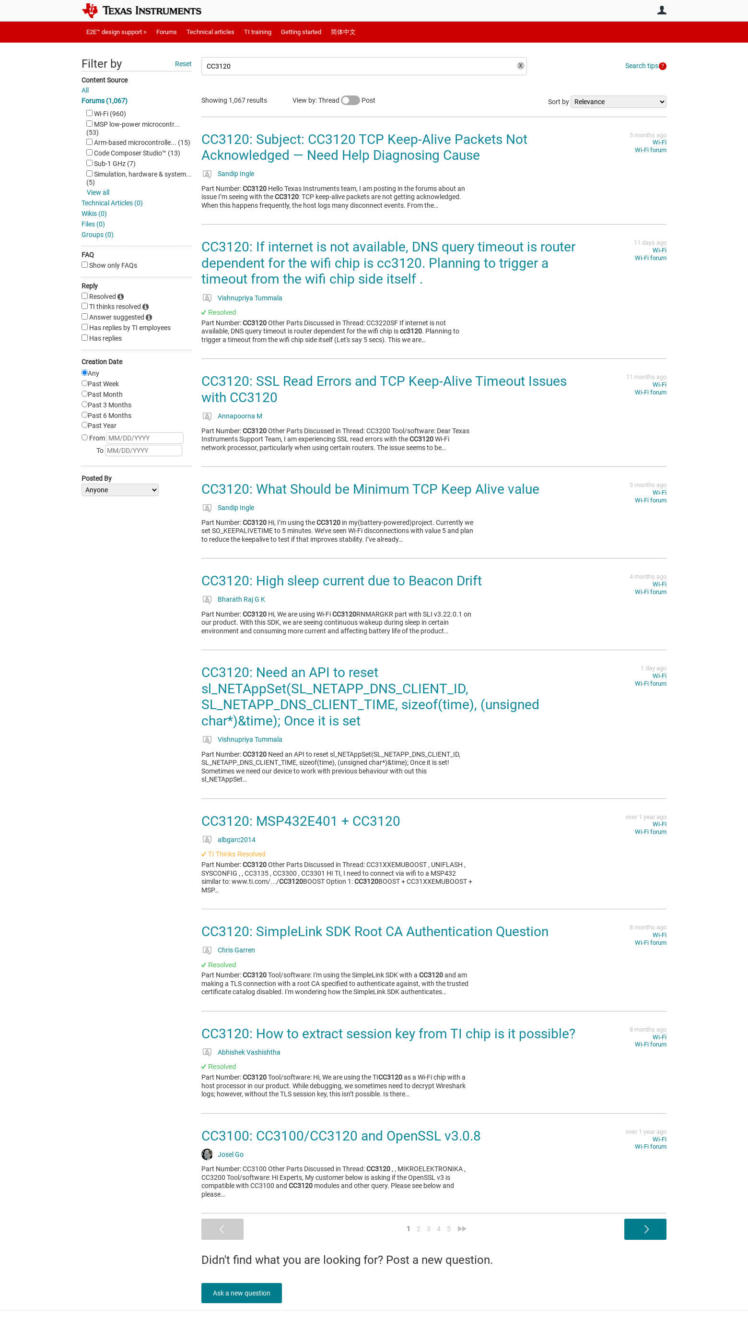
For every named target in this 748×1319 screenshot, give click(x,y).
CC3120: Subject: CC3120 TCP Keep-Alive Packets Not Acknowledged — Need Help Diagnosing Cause (364, 147)
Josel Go (231, 1154)
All (85, 90)
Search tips (641, 66)
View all (98, 192)
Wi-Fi (659, 142)
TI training (257, 32)
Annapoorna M (240, 416)
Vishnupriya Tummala (250, 298)
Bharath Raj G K (241, 599)
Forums (166, 32)
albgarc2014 (237, 840)
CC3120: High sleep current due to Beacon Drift (341, 581)
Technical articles (210, 32)
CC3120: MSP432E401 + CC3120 (300, 821)
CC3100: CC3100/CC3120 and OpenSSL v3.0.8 (341, 1136)
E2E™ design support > (116, 32)
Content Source (105, 80)
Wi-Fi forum (650, 150)
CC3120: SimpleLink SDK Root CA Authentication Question (375, 931)
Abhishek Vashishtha (249, 1052)
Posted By (97, 478)
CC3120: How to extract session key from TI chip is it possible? (388, 1034)
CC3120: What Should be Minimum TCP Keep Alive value (370, 489)
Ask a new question (244, 1293)
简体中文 (343, 32)
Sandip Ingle (236, 174)
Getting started (301, 32)
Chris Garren (236, 950)
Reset (183, 64)
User (661, 10)
